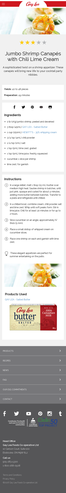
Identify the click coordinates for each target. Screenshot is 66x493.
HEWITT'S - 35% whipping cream (39, 132)
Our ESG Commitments (14, 389)
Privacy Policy (9, 479)
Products (8, 351)
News (6, 370)
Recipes (6, 361)
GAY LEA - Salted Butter (35, 127)
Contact (7, 399)
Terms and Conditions (12, 475)
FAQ (5, 380)
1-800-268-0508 (11, 465)
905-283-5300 (10, 461)
